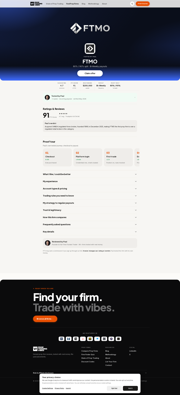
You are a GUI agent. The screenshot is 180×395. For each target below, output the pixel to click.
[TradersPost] (97, 339)
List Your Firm (110, 362)
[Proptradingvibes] (36, 4)
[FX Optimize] (118, 339)
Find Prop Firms (72, 4)
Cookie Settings (141, 381)
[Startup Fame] (83, 339)
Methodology (93, 4)
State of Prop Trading (54, 4)
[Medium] (76, 339)
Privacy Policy (59, 388)
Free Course (143, 3)
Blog (83, 4)
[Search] (132, 3)
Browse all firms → (45, 319)
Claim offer (90, 73)
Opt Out (114, 388)
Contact (108, 365)
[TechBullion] (69, 339)
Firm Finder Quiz (88, 354)
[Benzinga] (61, 339)
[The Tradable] (90, 339)
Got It (130, 388)
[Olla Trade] (104, 339)
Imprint (68, 388)
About (104, 4)
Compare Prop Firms (89, 351)
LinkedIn (132, 351)
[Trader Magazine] (111, 339)
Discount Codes (87, 362)
